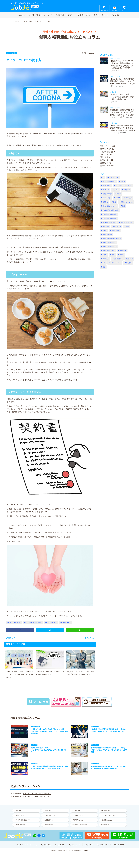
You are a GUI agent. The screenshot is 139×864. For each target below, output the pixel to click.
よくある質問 (115, 15)
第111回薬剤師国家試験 (110, 218)
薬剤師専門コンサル (108, 250)
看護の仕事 (104, 163)
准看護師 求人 (106, 810)
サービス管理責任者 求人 (23, 820)
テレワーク (66, 622)
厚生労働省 (128, 198)
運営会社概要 (119, 845)
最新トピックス (106, 146)
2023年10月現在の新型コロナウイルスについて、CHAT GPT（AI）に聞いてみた (19, 674)
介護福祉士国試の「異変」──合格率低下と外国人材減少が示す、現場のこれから (122, 96)
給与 (127, 226)
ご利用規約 (88, 845)
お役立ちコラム (98, 15)
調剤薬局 (130, 259)
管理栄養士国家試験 (126, 222)
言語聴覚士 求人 (20, 825)
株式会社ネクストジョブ (110, 206)
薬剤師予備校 (116, 230)
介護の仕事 (104, 154)
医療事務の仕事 (106, 149)
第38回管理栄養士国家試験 (110, 210)
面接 (104, 267)
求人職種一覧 (82, 15)
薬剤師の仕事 (105, 166)
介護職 (119, 194)
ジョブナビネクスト (18, 21)
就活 (114, 202)
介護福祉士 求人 (78, 815)
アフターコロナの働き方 (43, 21)
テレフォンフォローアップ (123, 185)
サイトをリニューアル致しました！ (37, 796)
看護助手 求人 (20, 815)
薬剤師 (105, 230)
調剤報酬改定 (118, 259)
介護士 (116, 190)
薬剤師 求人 (48, 810)
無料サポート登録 (64, 15)
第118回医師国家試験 (109, 222)
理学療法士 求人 (78, 820)
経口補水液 (117, 226)
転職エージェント (116, 263)
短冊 (123, 206)
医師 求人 (18, 810)
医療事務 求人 (106, 825)
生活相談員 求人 (49, 820)
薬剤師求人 (123, 250)
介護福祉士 (127, 190)
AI (103, 177)
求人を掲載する (75, 845)
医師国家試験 (106, 198)
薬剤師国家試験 (107, 234)
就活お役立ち (105, 160)
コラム (30, 21)
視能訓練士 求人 (49, 825)
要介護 (122, 255)
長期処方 (128, 263)
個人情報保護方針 (104, 845)
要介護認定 (106, 259)
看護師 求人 (76, 810)
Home (20, 15)
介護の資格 (104, 157)
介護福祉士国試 (107, 194)
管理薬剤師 (106, 226)
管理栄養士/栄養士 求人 (80, 825)
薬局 (113, 255)
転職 (104, 263)
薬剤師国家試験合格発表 (110, 246)
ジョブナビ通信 (11, 53)
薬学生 (105, 255)
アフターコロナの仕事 (33, 622)
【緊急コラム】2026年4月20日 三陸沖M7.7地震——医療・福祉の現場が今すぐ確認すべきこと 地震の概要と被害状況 (49, 731)
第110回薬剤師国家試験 (110, 214)
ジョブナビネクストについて (39, 15)
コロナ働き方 (52, 622)
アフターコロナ (15, 622)
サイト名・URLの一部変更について (37, 794)
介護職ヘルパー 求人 (51, 815)
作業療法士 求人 (107, 820)
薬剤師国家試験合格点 (109, 242)
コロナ (123, 181)
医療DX (118, 198)
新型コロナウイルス (127, 202)
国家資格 (105, 202)
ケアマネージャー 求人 (109, 815)
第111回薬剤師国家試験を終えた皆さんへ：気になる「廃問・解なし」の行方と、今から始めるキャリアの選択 (109, 750)
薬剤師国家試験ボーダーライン (112, 238)
